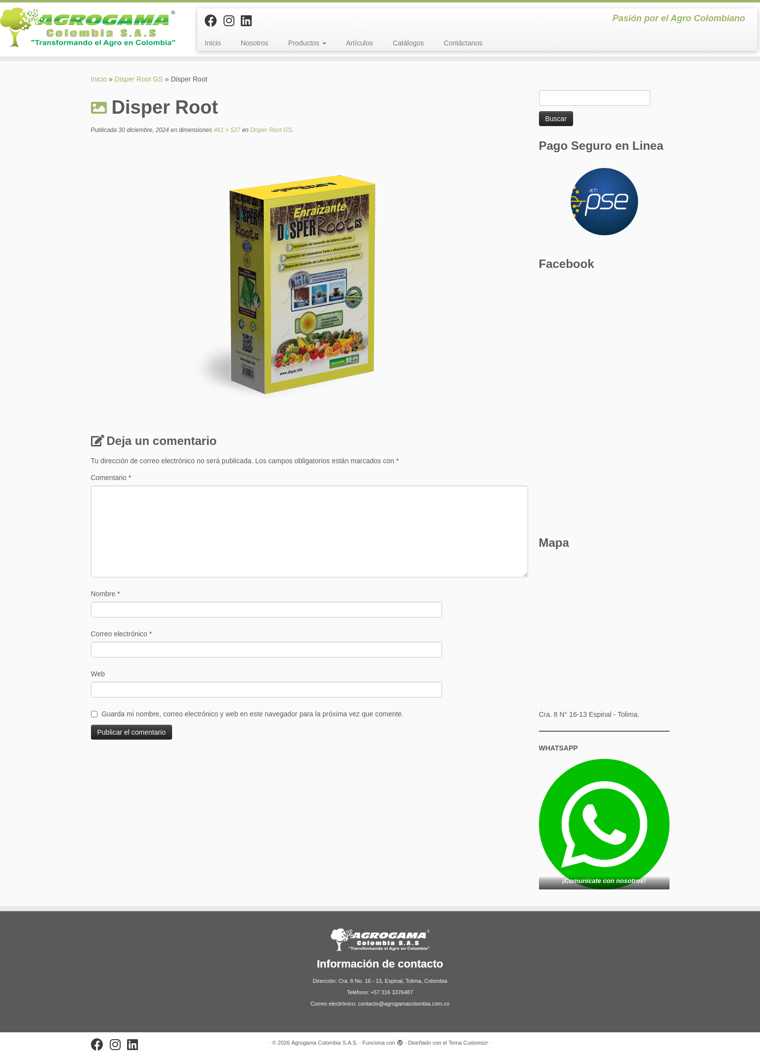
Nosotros (254, 43)
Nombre (105, 594)
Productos (307, 43)
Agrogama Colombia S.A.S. (324, 1043)
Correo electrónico (121, 634)
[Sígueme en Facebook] (214, 21)
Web (98, 674)
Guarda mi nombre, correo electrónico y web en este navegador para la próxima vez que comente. (252, 714)
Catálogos (408, 43)
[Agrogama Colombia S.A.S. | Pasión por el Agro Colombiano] (88, 27)
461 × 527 (226, 130)
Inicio (213, 43)
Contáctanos (463, 43)
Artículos (359, 43)
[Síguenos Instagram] (232, 21)
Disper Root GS (139, 79)
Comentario (111, 478)
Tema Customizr (468, 1043)
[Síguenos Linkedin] (249, 21)
